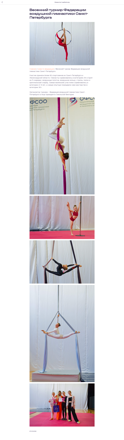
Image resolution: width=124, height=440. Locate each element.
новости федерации (46, 69)
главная (33, 69)
